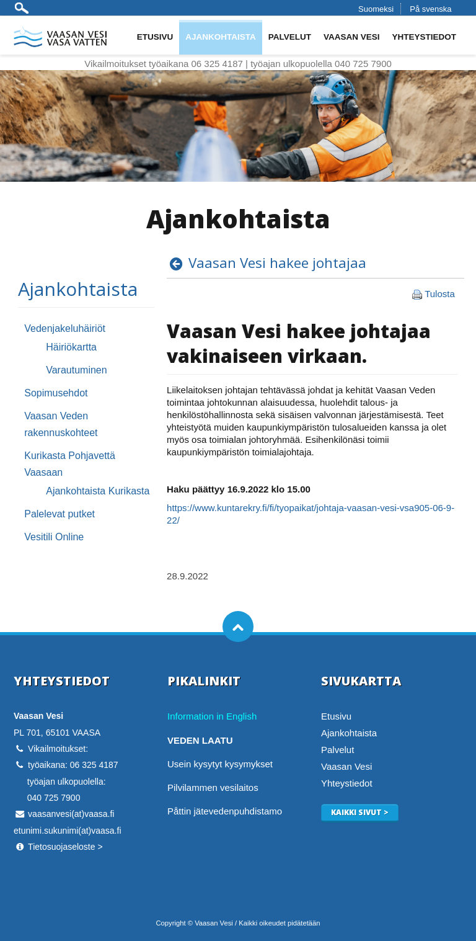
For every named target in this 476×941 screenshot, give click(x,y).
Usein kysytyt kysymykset (220, 764)
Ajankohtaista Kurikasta (97, 491)
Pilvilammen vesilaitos (212, 787)
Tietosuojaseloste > (65, 847)
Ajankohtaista (220, 37)
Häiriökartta (71, 347)
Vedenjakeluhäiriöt (64, 328)
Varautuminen (76, 370)
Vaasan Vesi (352, 37)
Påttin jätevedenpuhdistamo (224, 811)
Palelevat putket (59, 514)
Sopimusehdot (55, 393)
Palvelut (289, 37)
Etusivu (155, 37)
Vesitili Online (54, 537)
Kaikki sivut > (360, 812)
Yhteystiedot (424, 37)
